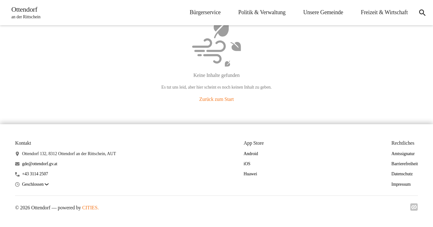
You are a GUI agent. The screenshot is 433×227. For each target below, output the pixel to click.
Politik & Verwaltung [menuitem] (262, 12)
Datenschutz (402, 174)
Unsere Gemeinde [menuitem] (323, 12)
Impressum (401, 184)
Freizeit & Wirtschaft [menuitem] (384, 12)
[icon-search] (422, 12)
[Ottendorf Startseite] (24, 12)
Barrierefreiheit (404, 163)
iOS (247, 163)
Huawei (250, 174)
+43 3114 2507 (35, 174)
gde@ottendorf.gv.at (39, 163)
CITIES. (90, 207)
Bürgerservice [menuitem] (205, 12)
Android (251, 153)
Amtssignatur (403, 153)
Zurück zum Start (216, 99)
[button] (35, 184)
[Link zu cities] (414, 209)
